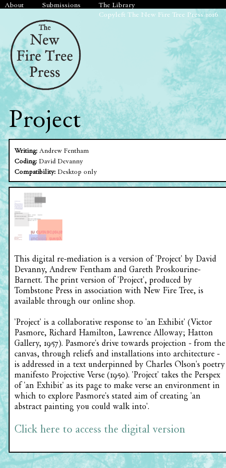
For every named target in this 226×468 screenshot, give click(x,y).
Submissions (61, 5)
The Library (117, 5)
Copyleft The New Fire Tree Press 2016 (158, 14)
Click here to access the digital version (99, 429)
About (14, 5)
